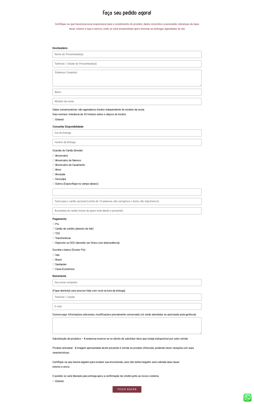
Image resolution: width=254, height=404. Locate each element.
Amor (58, 169)
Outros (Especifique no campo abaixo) (76, 183)
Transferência (63, 238)
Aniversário (61, 155)
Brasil (58, 259)
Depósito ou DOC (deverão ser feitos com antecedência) (87, 242)
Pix (57, 224)
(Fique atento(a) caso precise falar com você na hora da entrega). (89, 290)
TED (57, 233)
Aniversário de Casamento (70, 164)
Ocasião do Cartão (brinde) (67, 150)
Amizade (60, 174)
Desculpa (60, 179)
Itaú (57, 255)
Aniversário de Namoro (68, 160)
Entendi (59, 119)
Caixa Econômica (64, 269)
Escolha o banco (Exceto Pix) (68, 249)
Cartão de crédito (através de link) (74, 228)
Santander (61, 264)
